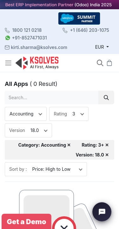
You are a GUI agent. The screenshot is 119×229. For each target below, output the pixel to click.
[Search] (106, 97)
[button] (100, 62)
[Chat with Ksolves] (101, 211)
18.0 (34, 130)
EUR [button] (100, 47)
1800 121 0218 (27, 30)
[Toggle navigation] (8, 63)
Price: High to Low (51, 169)
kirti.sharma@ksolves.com (39, 47)
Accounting (21, 113)
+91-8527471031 (29, 37)
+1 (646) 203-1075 (89, 30)
